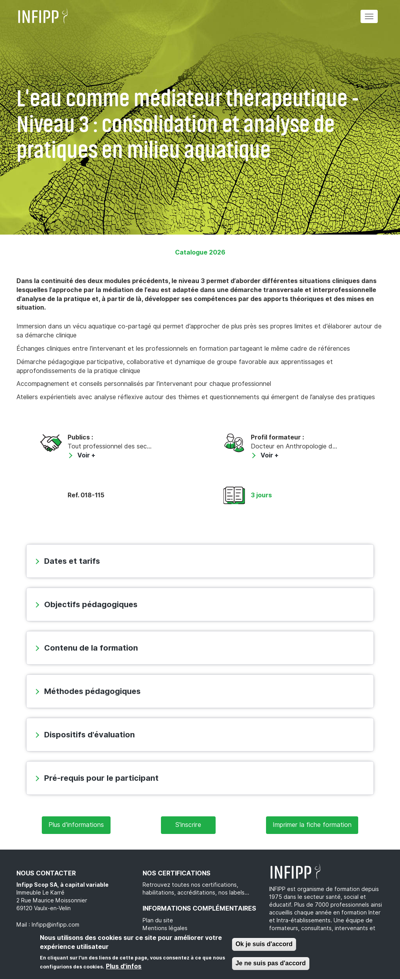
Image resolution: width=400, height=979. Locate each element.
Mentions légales (165, 928)
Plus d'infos (123, 966)
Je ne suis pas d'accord (271, 963)
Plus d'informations (76, 824)
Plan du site (158, 920)
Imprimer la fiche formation (312, 824)
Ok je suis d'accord (264, 944)
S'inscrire (188, 824)
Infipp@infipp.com (55, 925)
